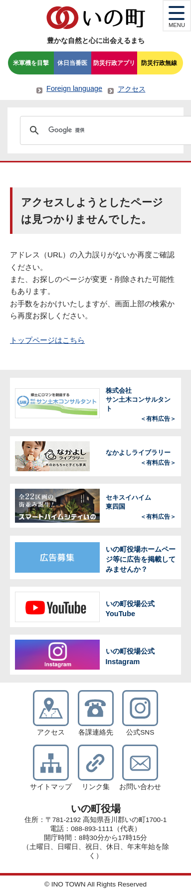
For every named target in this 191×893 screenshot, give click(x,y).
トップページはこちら (47, 340)
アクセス (132, 89)
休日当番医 (72, 63)
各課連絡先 (95, 732)
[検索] (106, 130)
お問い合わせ (140, 787)
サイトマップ (51, 787)
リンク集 (96, 787)
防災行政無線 (159, 63)
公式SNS (140, 732)
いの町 (96, 17)
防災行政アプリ (114, 63)
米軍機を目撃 (31, 63)
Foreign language (74, 88)
